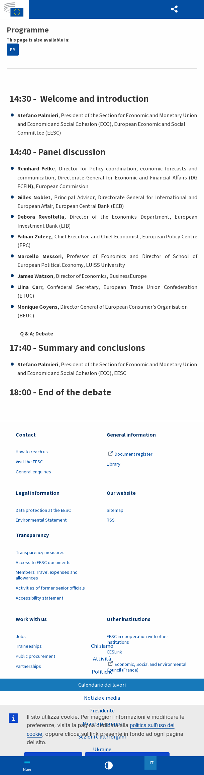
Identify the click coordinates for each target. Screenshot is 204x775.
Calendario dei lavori (102, 685)
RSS (111, 520)
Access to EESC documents (43, 562)
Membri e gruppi (102, 724)
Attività (102, 659)
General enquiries (33, 472)
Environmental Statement (41, 520)
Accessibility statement (39, 598)
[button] (174, 9)
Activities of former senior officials (50, 588)
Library (113, 464)
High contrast (109, 766)
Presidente (102, 711)
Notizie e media (102, 698)
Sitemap (115, 510)
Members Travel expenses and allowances (47, 575)
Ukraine (102, 750)
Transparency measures (40, 552)
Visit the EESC (29, 462)
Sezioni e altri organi (102, 737)
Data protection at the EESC (43, 510)
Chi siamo (102, 646)
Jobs (21, 636)
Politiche (102, 672)
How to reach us (32, 452)
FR (12, 50)
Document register (130, 454)
